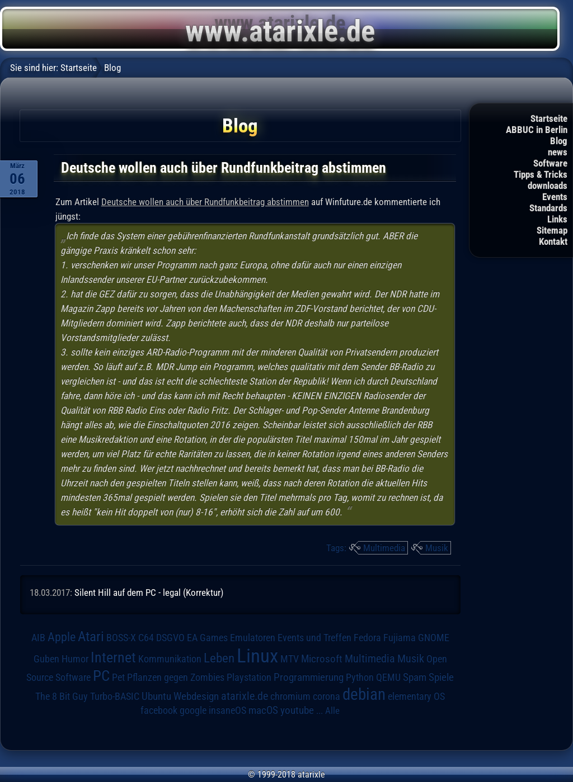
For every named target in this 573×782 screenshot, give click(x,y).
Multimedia (384, 547)
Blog (558, 140)
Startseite (548, 118)
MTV (289, 659)
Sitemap (552, 230)
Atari (91, 636)
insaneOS (227, 710)
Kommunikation (169, 659)
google (193, 710)
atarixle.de (244, 696)
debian (364, 694)
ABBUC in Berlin (536, 129)
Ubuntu (156, 696)
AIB (38, 637)
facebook (158, 710)
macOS (263, 710)
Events (554, 196)
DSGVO (170, 637)
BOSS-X (121, 637)
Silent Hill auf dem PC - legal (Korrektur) (148, 592)
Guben (46, 659)
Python (360, 677)
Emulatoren (252, 637)
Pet (118, 677)
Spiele (441, 677)
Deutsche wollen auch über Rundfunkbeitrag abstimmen (205, 201)
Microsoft (321, 658)
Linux (257, 655)
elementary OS (416, 696)
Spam (414, 677)
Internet (113, 657)
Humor (75, 659)
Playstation (249, 677)
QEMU (388, 677)
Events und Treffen (314, 637)
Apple (62, 636)
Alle (332, 710)
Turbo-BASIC (114, 696)
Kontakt (553, 241)
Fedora (367, 637)
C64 (146, 637)
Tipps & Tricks (540, 174)
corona (326, 696)
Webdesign (196, 696)
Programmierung (309, 677)
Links (557, 219)
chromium (290, 696)
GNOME (433, 637)
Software (550, 163)
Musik (436, 547)
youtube (297, 710)
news (557, 152)
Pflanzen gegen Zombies (175, 677)
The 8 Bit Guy (61, 696)
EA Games (207, 637)
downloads (547, 185)
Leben (219, 658)
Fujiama (399, 637)
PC (101, 676)
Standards (548, 208)
